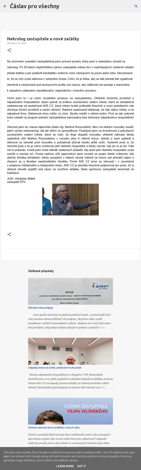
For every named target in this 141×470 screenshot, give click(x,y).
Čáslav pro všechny (34, 6)
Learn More (65, 466)
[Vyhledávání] (136, 6)
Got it (81, 466)
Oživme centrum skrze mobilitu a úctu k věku (54, 427)
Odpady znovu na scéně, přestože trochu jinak (54, 367)
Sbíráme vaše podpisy (40, 307)
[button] (9, 50)
